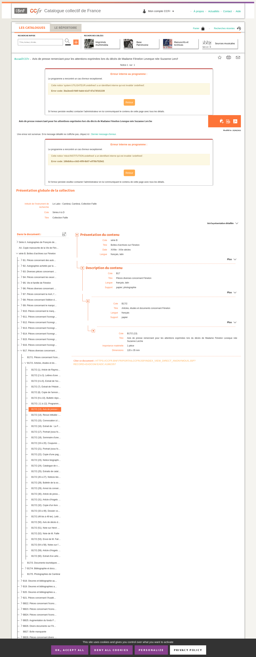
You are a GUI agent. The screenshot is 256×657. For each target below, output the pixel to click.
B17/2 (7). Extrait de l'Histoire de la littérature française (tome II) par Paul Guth (46, 386)
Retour (129, 102)
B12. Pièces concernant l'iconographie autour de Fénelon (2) (40, 322)
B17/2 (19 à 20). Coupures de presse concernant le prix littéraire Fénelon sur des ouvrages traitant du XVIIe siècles (46, 443)
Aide (238, 11)
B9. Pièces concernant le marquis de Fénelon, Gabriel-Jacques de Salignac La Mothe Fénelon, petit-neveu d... (40, 305)
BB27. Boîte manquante (34, 631)
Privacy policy (188, 650)
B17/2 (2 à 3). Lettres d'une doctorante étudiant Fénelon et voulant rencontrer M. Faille (46, 375)
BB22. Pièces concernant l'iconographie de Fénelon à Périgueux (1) (40, 603)
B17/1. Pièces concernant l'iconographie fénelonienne (44, 357)
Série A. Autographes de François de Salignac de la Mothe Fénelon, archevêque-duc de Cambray (38, 242)
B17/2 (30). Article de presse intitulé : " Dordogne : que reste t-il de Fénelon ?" (46, 494)
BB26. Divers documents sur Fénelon (40, 626)
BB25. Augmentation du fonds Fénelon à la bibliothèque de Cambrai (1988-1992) (40, 620)
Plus (229, 259)
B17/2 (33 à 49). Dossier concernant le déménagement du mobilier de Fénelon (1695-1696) (46, 511)
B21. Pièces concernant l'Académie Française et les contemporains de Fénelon (40, 598)
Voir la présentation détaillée (220, 223)
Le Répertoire (65, 28)
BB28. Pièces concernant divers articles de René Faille (40, 637)
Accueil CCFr (21, 58)
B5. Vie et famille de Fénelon (37, 283)
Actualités (213, 11)
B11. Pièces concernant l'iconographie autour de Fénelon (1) (40, 316)
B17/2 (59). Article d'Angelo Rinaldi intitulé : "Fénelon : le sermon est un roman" (46, 550)
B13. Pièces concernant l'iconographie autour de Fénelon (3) (40, 328)
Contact (227, 11)
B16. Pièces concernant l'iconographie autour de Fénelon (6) (40, 345)
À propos (199, 11)
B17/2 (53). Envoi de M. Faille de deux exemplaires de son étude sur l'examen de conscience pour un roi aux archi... (46, 539)
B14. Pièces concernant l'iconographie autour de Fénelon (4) (40, 333)
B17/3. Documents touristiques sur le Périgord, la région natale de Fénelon (44, 563)
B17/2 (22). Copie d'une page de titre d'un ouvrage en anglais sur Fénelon (46, 454)
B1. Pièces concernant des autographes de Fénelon (40, 260)
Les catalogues (32, 27)
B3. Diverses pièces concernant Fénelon (40, 271)
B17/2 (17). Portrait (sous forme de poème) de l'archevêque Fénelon (46, 432)
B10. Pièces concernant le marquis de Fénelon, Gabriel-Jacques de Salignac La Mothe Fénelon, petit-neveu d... (40, 311)
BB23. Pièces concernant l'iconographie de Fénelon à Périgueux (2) (40, 609)
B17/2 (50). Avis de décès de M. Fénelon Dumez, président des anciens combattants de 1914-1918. (46, 522)
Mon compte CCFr (162, 11)
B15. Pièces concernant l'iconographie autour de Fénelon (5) (40, 339)
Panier (199, 28)
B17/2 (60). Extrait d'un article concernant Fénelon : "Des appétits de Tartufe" (46, 556)
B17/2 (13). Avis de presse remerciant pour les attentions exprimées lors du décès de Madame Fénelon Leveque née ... (46, 409)
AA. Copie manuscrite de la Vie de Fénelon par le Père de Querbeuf (39, 248)
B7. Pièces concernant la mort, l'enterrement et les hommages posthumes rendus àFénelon (40, 294)
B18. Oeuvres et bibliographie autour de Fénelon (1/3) (40, 581)
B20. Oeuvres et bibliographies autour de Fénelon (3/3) (40, 592)
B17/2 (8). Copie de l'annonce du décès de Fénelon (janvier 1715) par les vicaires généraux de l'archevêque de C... (46, 392)
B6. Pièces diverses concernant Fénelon (40, 288)
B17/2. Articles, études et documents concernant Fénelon (42, 363)
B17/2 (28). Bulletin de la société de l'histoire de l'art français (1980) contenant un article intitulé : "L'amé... (46, 482)
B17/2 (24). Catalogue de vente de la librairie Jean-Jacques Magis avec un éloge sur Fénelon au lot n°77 (46, 465)
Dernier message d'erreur (103, 134)
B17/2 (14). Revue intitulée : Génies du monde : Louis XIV (46, 415)
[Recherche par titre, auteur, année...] (40, 42)
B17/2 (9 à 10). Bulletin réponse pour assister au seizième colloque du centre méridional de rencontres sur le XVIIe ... (46, 398)
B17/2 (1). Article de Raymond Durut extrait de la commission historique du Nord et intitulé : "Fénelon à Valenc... (46, 369)
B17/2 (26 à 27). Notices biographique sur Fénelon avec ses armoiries (46, 477)
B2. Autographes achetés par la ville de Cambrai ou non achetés (40, 266)
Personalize (151, 650)
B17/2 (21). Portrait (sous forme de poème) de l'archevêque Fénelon (46, 449)
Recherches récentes (227, 28)
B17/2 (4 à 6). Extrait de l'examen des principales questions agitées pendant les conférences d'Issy (46, 381)
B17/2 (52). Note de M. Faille (45, 533)
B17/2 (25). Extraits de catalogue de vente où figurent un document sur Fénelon (46, 471)
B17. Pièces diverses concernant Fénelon (40, 350)
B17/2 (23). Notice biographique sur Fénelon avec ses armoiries (46, 460)
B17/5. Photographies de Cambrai (43, 574)
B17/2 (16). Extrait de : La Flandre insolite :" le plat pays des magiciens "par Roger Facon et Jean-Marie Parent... (46, 426)
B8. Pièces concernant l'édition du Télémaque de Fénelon (40, 300)
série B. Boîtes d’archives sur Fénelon (37, 253)
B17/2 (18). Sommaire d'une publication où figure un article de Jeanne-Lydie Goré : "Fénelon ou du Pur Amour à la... (46, 437)
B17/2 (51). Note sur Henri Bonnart (46, 528)
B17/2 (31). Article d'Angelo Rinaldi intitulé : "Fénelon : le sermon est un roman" (46, 499)
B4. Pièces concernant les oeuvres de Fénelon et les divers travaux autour (40, 277)
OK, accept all (69, 650)
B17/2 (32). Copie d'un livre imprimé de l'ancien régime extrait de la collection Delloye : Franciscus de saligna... (46, 505)
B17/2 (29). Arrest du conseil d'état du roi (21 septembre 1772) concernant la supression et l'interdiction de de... (46, 488)
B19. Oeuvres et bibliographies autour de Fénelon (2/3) (40, 586)
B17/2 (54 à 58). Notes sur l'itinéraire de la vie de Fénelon (46, 545)
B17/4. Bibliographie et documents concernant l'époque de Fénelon (42, 568)
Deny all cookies (111, 650)
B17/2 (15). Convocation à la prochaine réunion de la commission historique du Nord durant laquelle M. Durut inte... (46, 420)
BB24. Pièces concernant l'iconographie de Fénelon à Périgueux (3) (40, 614)
